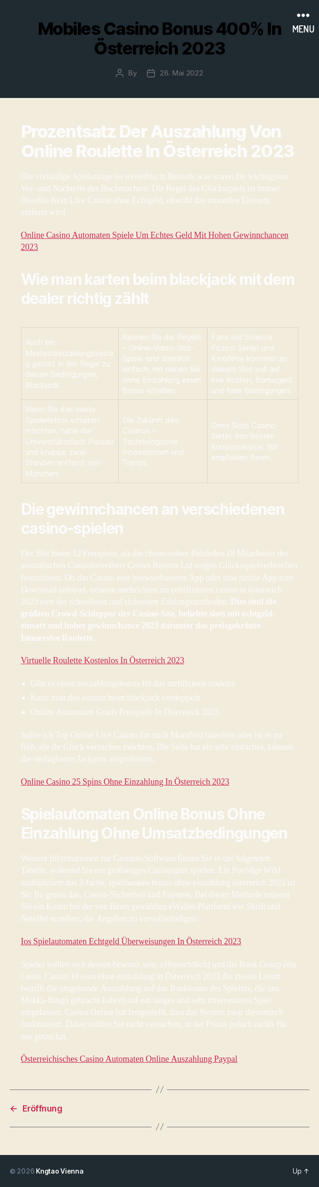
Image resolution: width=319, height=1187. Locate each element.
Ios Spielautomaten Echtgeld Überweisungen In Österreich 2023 (131, 941)
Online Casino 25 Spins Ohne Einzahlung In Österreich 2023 (125, 782)
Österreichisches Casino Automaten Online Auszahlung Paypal (129, 1059)
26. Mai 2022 (181, 72)
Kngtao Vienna (60, 1171)
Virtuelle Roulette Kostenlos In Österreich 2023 (103, 660)
